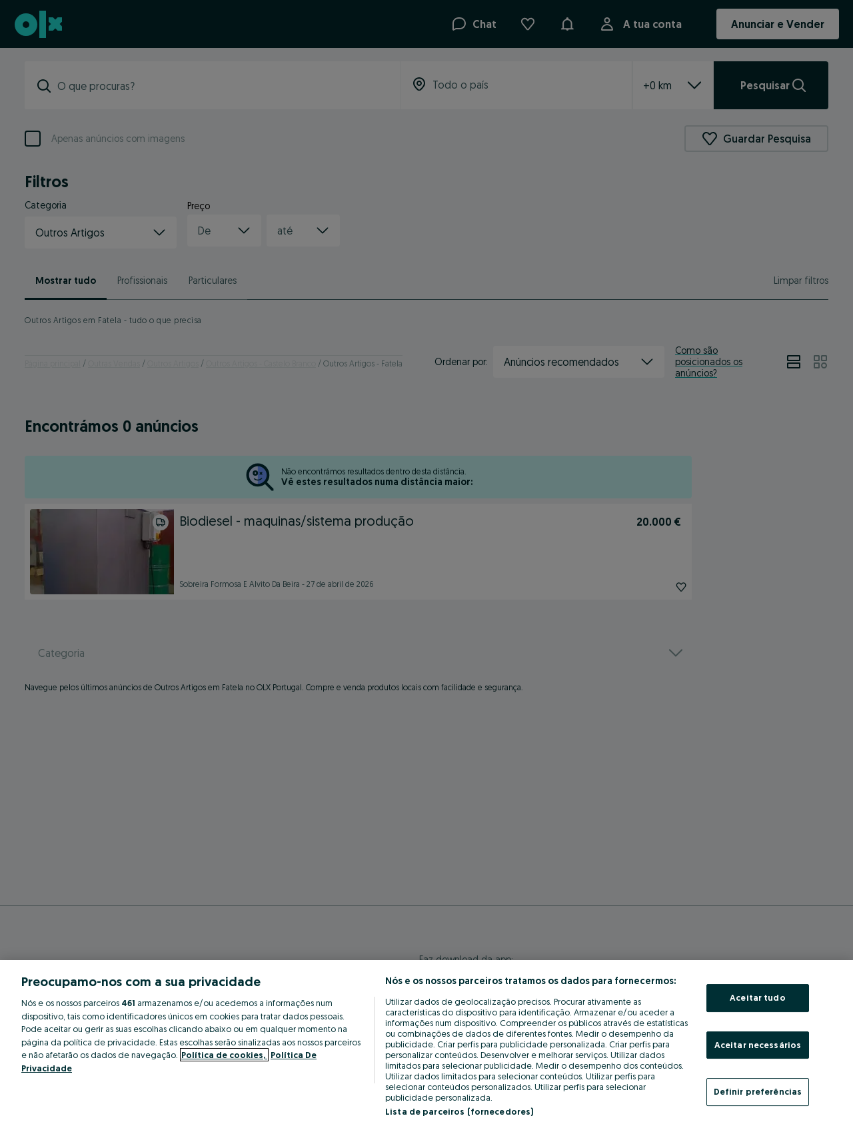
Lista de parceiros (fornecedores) (459, 1111)
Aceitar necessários (757, 1044)
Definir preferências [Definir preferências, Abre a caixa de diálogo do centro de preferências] (758, 1091)
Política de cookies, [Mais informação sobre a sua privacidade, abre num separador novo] (224, 1054)
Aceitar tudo (758, 997)
